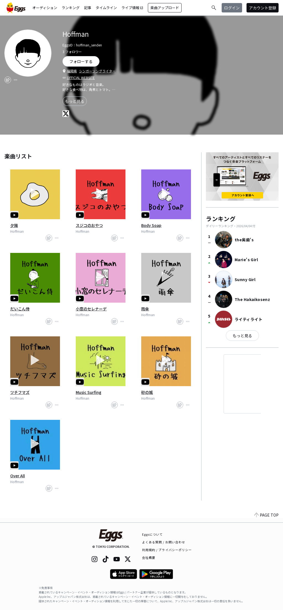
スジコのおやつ (89, 225)
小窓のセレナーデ (91, 308)
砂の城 (147, 392)
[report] (15, 80)
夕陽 (14, 225)
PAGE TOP (266, 519)
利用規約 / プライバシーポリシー (167, 550)
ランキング (71, 7)
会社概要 (148, 557)
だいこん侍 (20, 308)
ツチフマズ (20, 392)
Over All (17, 475)
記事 (87, 7)
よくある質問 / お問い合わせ (163, 542)
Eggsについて (152, 534)
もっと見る (74, 101)
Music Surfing (88, 392)
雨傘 (145, 308)
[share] (7, 80)
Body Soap (151, 225)
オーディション (44, 7)
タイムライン (106, 7)
